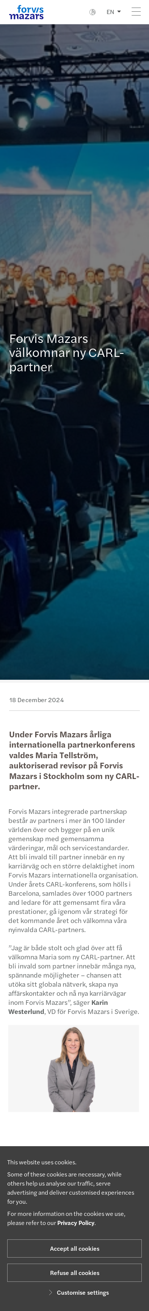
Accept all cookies (74, 1248)
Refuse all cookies (74, 1272)
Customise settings (77, 1292)
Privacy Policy (75, 1222)
